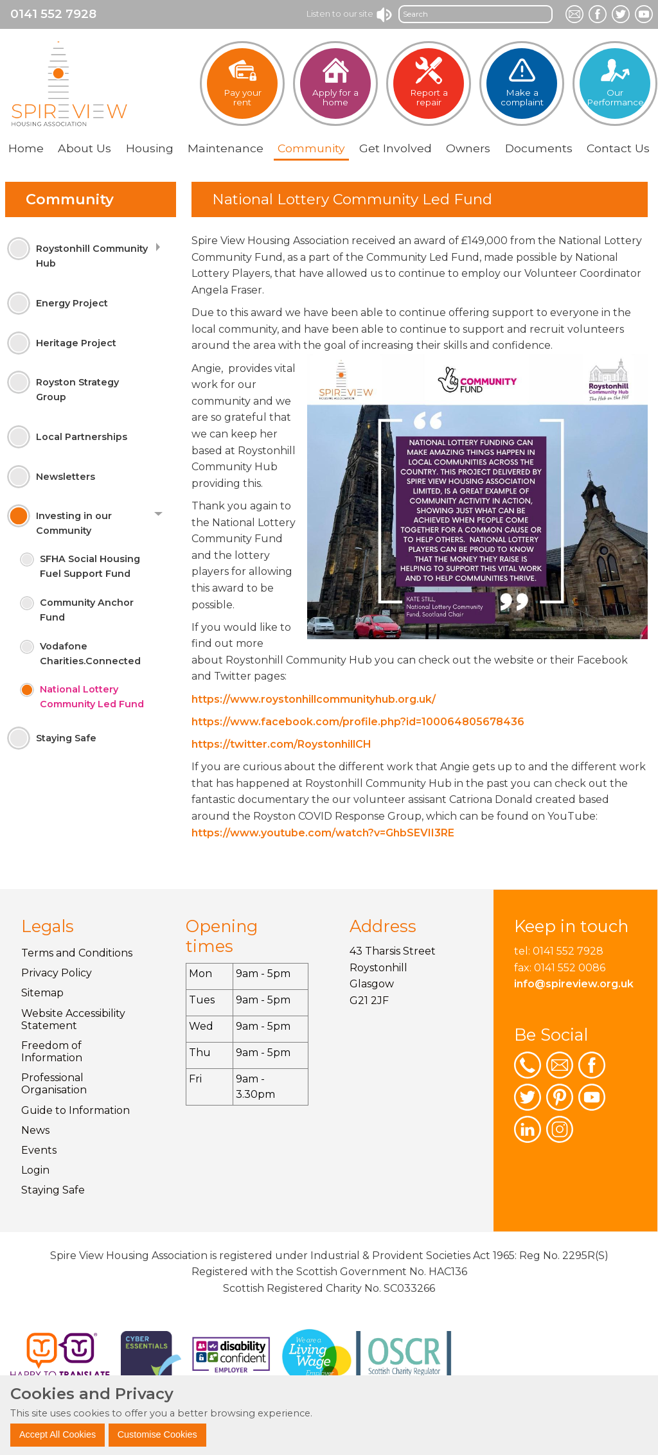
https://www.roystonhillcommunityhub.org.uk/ (313, 699)
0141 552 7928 (53, 13)
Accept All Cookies (57, 1434)
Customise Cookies (157, 1434)
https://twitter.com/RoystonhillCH (281, 744)
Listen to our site (350, 13)
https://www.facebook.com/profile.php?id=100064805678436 (357, 722)
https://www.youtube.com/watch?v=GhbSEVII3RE (322, 833)
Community (70, 199)
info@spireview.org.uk (574, 984)
